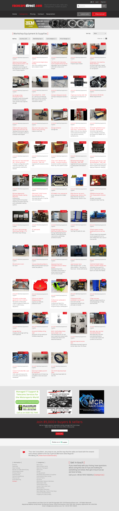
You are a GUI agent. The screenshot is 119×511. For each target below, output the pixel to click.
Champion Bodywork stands (58, 95)
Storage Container (56, 128)
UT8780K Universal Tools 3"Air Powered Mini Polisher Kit (98, 195)
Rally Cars (40, 469)
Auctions (39, 479)
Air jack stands (36, 229)
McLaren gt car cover (18, 264)
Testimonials (16, 474)
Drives (38, 471)
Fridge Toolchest (94, 298)
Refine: (14, 39)
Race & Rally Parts (42, 466)
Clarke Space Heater (76, 62)
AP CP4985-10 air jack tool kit (59, 193)
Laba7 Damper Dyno (76, 264)
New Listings (16, 468)
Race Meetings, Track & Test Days (47, 491)
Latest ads (84, 14)
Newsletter (50, 14)
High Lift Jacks (74, 229)
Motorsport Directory (43, 489)
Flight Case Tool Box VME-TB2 (79, 95)
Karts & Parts (41, 478)
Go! (104, 6)
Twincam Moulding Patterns (40, 264)
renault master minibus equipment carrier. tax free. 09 (97, 231)
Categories (23, 14)
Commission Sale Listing (44, 476)
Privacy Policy (16, 473)
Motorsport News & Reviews (45, 481)
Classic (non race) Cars (43, 486)
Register (103, 2)
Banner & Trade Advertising (20, 469)
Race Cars (39, 464)
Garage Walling (17, 331)
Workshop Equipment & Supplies (46, 474)
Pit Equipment (41, 473)
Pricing (32, 14)
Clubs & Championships (44, 493)
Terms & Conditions (18, 476)
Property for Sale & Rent (44, 494)
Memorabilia (40, 488)
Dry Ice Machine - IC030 (38, 95)
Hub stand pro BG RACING (96, 95)
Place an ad (99, 14)
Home (14, 14)
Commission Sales (17, 471)
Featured (15, 466)
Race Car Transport (42, 468)
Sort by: (88, 33)
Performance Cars (42, 484)
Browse (14, 464)
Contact (41, 14)
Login (97, 2)
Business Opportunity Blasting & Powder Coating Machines (20, 195)
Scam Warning (16, 479)
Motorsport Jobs (41, 483)
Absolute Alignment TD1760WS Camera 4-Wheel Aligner (58, 265)
